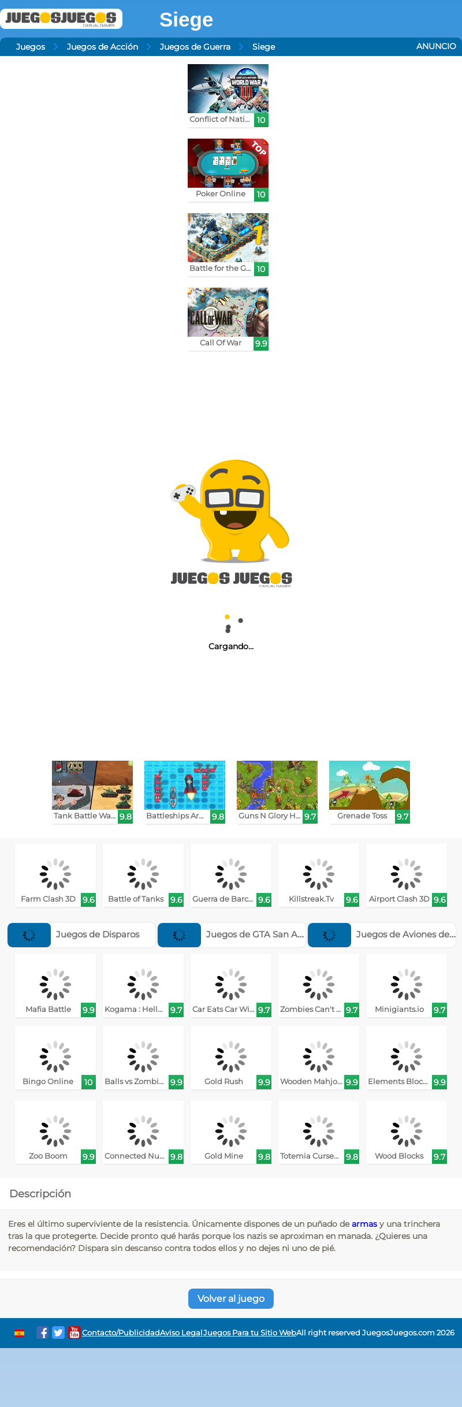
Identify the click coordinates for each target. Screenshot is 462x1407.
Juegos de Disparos (73, 934)
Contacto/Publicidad (121, 1332)
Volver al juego (231, 1298)
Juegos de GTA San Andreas (242, 934)
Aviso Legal (181, 1332)
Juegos (30, 47)
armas (364, 1224)
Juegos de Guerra (195, 47)
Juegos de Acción (102, 47)
